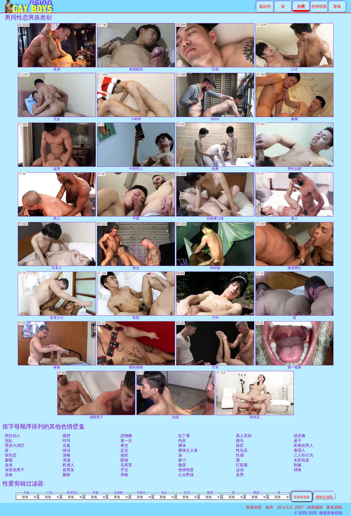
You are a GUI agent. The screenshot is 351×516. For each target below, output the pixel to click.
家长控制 (334, 507)
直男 (240, 475)
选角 (9, 475)
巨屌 (215, 47)
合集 (66, 445)
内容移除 (315, 507)
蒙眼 (9, 460)
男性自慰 (294, 147)
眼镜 (124, 460)
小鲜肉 (136, 97)
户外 (215, 296)
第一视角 (294, 345)
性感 (240, 455)
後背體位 (294, 246)
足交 (124, 450)
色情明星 (319, 6)
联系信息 (254, 507)
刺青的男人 (303, 445)
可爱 (136, 196)
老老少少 (57, 296)
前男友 (68, 470)
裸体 (182, 445)
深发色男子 (14, 470)
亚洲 (57, 47)
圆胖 (66, 436)
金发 (9, 465)
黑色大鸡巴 (14, 445)
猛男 (57, 147)
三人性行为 (303, 455)
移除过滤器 (324, 497)
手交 (124, 470)
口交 (294, 47)
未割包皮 (301, 460)
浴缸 (9, 440)
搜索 (337, 6)
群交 (136, 246)
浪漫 (66, 460)
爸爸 (57, 345)
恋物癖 (126, 436)
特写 (66, 440)
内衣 (182, 440)
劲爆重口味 (215, 196)
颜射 (66, 475)
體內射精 (136, 345)
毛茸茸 (126, 465)
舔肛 (240, 445)
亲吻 (124, 475)
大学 (215, 345)
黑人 (57, 196)
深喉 (66, 455)
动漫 (175, 395)
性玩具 (242, 450)
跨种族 (215, 246)
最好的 (265, 6)
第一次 (126, 440)
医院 (136, 296)
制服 (298, 465)
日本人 (57, 246)
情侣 (66, 450)
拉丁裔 (184, 436)
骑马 (240, 440)
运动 (240, 470)
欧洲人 (68, 465)
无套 (57, 97)
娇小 (182, 460)
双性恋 (11, 455)
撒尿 (182, 465)
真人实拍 (244, 436)
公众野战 (186, 475)
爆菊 (294, 97)
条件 (269, 507)
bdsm (215, 97)
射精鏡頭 (136, 47)
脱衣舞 (299, 436)
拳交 (124, 445)
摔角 (298, 470)
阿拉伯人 (12, 436)
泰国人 (299, 450)
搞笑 (124, 455)
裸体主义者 (188, 450)
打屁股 (242, 465)
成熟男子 (96, 395)
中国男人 (136, 147)
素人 (294, 196)
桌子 (298, 440)
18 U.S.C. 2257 (290, 507)
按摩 (215, 147)
